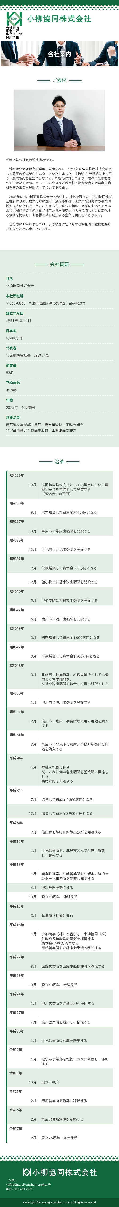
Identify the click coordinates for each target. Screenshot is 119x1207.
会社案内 (12, 27)
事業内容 (12, 31)
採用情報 (12, 37)
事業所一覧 (14, 34)
